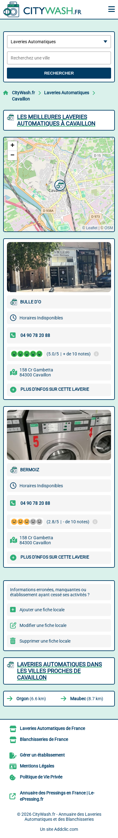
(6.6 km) (31, 698)
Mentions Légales (37, 765)
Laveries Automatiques (66, 92)
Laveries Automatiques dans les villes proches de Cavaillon (59, 671)
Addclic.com (66, 829)
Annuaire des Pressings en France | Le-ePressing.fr (57, 796)
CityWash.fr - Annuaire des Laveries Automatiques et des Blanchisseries (63, 817)
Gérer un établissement (42, 755)
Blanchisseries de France (44, 739)
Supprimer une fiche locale (45, 641)
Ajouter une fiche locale (42, 609)
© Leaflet (89, 228)
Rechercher (59, 73)
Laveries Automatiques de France (52, 728)
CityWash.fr (23, 92)
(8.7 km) (86, 698)
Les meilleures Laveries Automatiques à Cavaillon (56, 120)
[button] (59, 184)
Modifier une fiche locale (43, 625)
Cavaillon (21, 98)
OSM (108, 228)
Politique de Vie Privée (41, 776)
